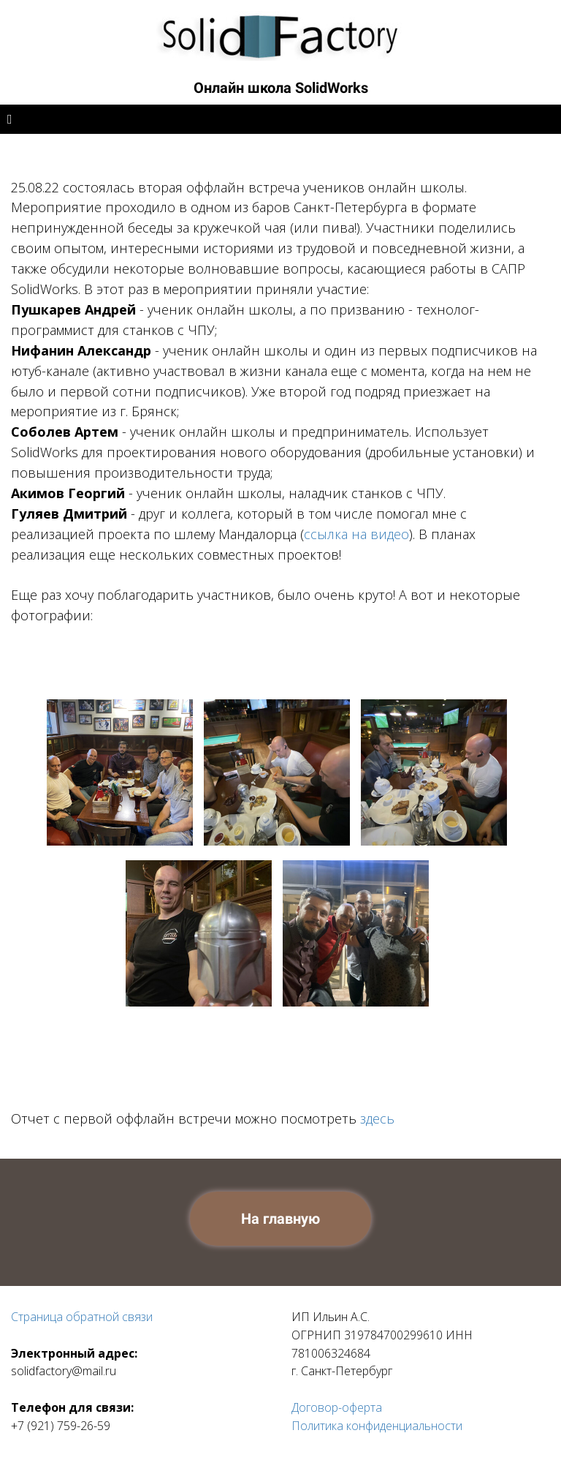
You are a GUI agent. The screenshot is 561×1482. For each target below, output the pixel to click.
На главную (280, 1218)
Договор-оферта (336, 1407)
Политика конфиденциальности (376, 1426)
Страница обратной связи (82, 1317)
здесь (377, 1118)
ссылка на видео (356, 534)
